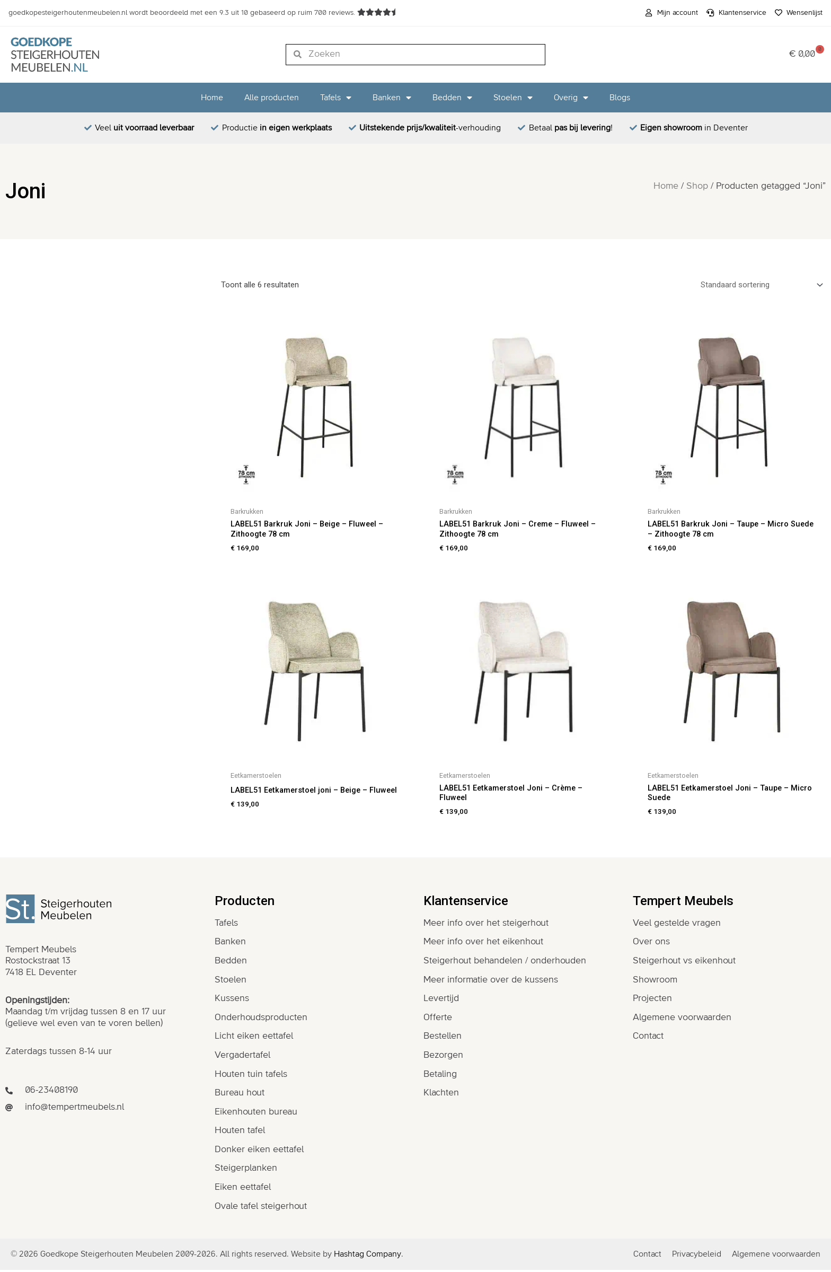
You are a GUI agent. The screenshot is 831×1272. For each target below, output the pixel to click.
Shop (697, 186)
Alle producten (271, 97)
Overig (571, 97)
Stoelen (513, 97)
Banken (392, 97)
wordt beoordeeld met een (182, 12)
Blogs (619, 97)
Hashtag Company (367, 1256)
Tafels (335, 97)
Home (212, 97)
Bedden (452, 97)
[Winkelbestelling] (760, 285)
